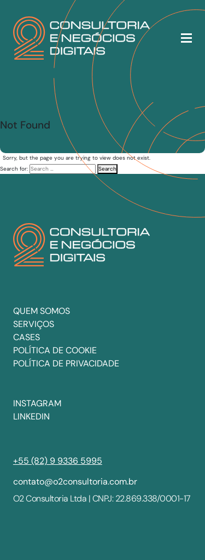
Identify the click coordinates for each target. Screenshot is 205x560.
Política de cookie (55, 350)
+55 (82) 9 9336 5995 (57, 460)
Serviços (33, 324)
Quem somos (41, 311)
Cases (26, 337)
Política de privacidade (66, 363)
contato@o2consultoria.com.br (75, 481)
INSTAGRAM (37, 403)
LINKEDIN (31, 416)
